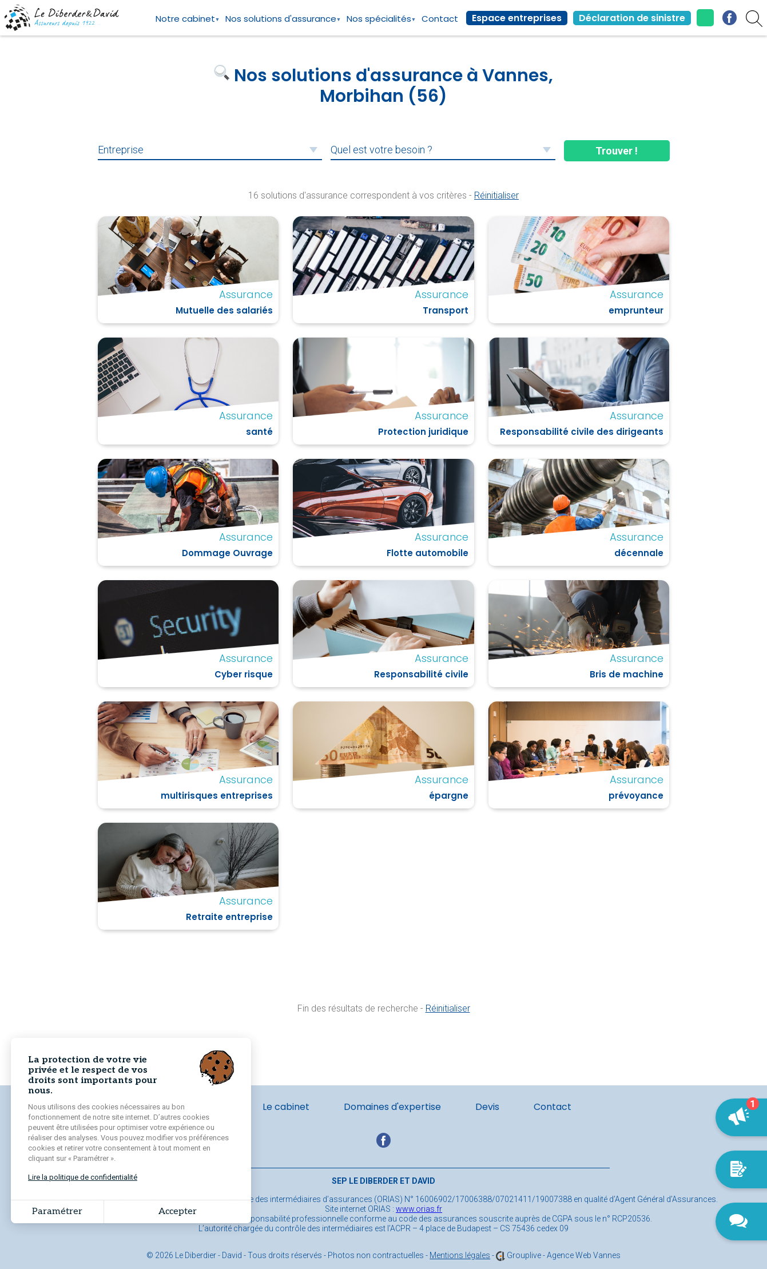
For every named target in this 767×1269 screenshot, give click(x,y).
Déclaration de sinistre (632, 18)
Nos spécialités (378, 24)
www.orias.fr (419, 1209)
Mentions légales (460, 1255)
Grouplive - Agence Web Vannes (564, 1255)
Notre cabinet (185, 24)
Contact (440, 19)
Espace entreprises (517, 18)
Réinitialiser (496, 195)
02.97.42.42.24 (705, 17)
